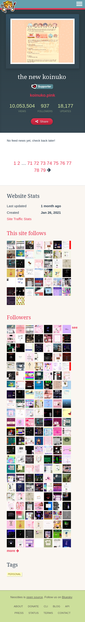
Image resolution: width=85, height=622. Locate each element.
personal (14, 574)
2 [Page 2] (18, 163)
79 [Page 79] (43, 170)
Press (19, 613)
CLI (46, 606)
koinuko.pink (42, 95)
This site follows (26, 233)
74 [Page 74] (49, 163)
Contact (64, 613)
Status (34, 613)
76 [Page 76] (62, 163)
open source (35, 597)
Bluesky (67, 597)
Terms (48, 613)
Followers (19, 317)
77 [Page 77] (69, 163)
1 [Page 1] (15, 163)
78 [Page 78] (36, 170)
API (67, 606)
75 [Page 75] (55, 163)
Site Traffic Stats (19, 219)
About (18, 606)
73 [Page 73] (43, 163)
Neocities (16, 597)
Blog (56, 606)
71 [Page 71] (30, 163)
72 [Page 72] (36, 163)
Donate (33, 606)
